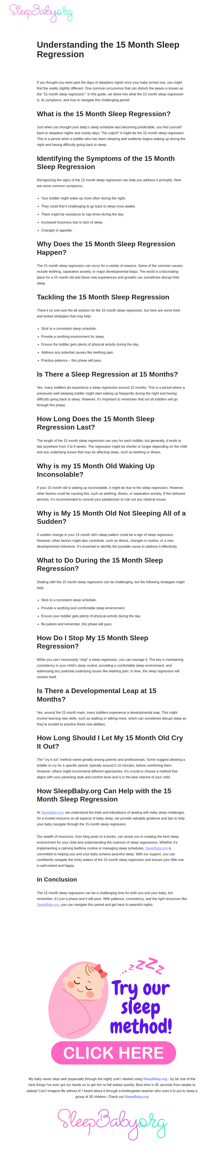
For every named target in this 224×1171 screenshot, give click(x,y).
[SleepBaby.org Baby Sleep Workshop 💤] (41, 13)
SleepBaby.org (52, 817)
